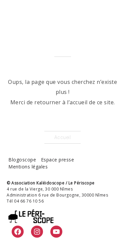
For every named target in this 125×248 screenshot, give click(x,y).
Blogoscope (22, 159)
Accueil (62, 137)
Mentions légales (28, 166)
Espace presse (57, 159)
